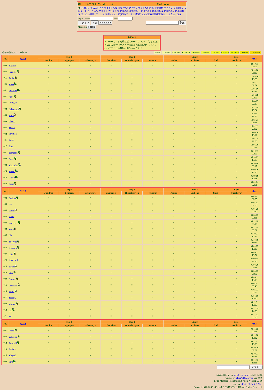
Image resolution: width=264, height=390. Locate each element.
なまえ (23, 58)
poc (10, 316)
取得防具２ (146, 11)
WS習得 (149, 8)
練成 (120, 8)
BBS (179, 14)
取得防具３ (157, 11)
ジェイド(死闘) (118, 14)
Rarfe (11, 97)
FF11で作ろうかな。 (252, 383)
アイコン (133, 8)
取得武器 (124, 11)
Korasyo (12, 297)
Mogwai (12, 355)
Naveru (12, 171)
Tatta (11, 362)
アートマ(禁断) (103, 14)
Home (86, 8)
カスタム (170, 14)
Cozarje (12, 279)
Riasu (11, 229)
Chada (11, 330)
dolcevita (13, 241)
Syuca (11, 140)
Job (110, 8)
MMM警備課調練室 (151, 14)
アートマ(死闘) (133, 14)
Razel (11, 184)
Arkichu (12, 198)
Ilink (11, 146)
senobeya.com (241, 375)
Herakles (12, 72)
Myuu (11, 216)
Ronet (11, 84)
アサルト (103, 11)
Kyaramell (13, 260)
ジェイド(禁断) (88, 14)
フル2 (125, 8)
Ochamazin (14, 109)
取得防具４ (169, 11)
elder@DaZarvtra (244, 377)
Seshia (11, 291)
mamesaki (13, 153)
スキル (141, 8)
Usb (10, 310)
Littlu (11, 254)
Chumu (12, 121)
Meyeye (12, 65)
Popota (12, 266)
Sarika (11, 78)
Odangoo (13, 102)
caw (10, 204)
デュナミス (113, 11)
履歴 (163, 14)
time (254, 58)
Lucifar (12, 177)
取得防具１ (134, 11)
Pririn (11, 115)
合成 (115, 8)
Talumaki (13, 90)
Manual (94, 8)
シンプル (104, 8)
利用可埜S (158, 8)
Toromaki (13, 134)
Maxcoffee (13, 165)
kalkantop (13, 337)
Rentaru (12, 349)
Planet (11, 159)
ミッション (92, 11)
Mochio (12, 304)
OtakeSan (13, 285)
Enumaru (13, 248)
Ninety (12, 127)
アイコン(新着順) (172, 8)
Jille (10, 235)
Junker (11, 210)
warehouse (13, 223)
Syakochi (13, 343)
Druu (11, 273)
